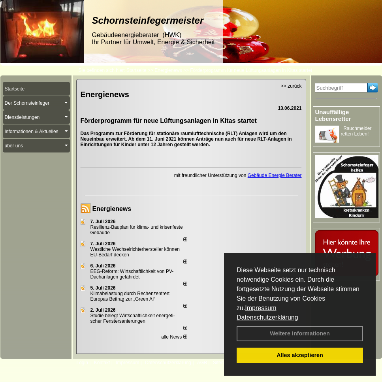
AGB (202, 362)
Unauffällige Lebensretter (333, 115)
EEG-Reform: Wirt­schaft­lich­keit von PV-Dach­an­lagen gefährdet (132, 274)
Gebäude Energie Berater (275, 175)
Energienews (112, 208)
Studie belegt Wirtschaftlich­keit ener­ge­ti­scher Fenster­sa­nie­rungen (132, 318)
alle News (174, 337)
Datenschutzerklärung (267, 317)
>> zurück (291, 86)
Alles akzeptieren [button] (300, 355)
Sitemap (221, 362)
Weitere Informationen (300, 333)
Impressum (260, 308)
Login (82, 362)
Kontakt (102, 362)
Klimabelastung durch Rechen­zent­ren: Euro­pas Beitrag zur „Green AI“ (130, 296)
